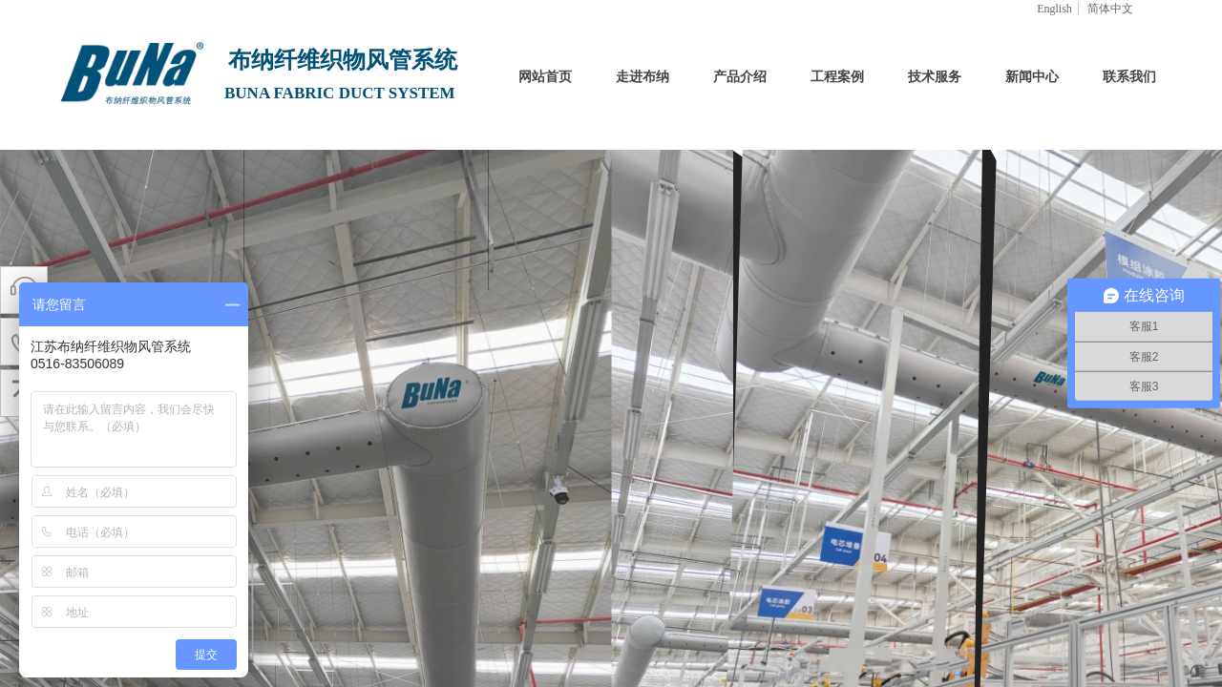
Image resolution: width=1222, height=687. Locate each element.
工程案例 (837, 77)
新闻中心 (1032, 77)
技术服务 (934, 77)
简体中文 (1110, 8)
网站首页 (545, 77)
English (1054, 8)
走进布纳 (642, 77)
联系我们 (1129, 77)
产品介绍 (740, 77)
